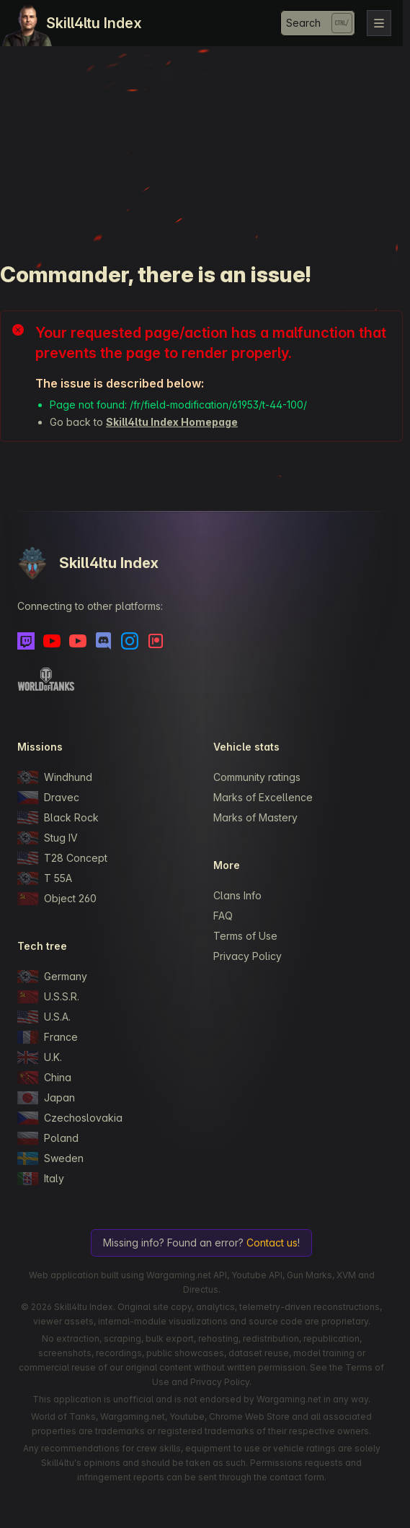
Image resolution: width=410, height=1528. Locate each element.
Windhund (54, 777)
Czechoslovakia (69, 1118)
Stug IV (47, 837)
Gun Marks (309, 1275)
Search (303, 23)
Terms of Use (245, 936)
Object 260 (57, 898)
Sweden (50, 1158)
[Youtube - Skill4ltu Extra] (77, 641)
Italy (40, 1178)
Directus (200, 1289)
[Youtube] (52, 641)
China (44, 1077)
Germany (52, 976)
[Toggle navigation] (379, 23)
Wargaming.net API (186, 1275)
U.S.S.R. (48, 996)
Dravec (48, 797)
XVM (346, 1275)
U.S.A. (44, 1016)
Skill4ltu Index (94, 23)
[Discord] (103, 641)
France (47, 1037)
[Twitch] (26, 641)
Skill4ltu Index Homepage (172, 422)
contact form (296, 1477)
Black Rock (58, 817)
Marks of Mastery (255, 817)
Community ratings (256, 777)
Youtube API (256, 1275)
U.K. (39, 1057)
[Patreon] (155, 641)
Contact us (272, 1242)
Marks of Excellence (263, 797)
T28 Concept (62, 858)
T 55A (44, 878)
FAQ (223, 915)
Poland (48, 1138)
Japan (46, 1097)
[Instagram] (129, 641)
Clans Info (237, 895)
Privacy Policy (247, 956)
